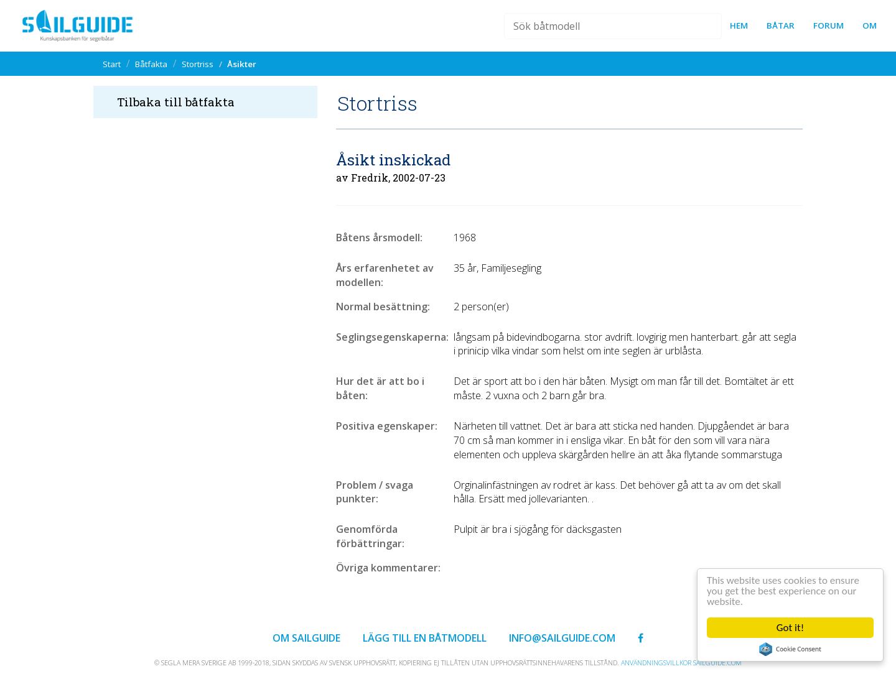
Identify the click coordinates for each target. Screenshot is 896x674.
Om (869, 25)
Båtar (781, 25)
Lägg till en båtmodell (425, 638)
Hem (739, 25)
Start (112, 64)
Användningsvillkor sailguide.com (681, 662)
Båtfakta (151, 64)
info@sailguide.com (562, 638)
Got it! (790, 627)
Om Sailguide (306, 638)
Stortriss (197, 64)
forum (828, 25)
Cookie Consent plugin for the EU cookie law (790, 649)
